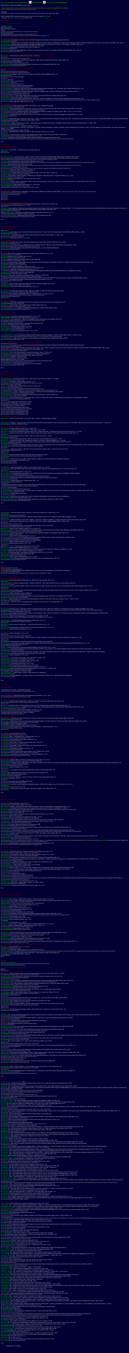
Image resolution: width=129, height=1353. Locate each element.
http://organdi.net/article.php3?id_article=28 (10, 872)
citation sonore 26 (4, 544)
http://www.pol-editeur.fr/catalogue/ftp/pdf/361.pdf (11, 387)
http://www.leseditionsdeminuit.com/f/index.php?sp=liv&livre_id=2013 (15, 309)
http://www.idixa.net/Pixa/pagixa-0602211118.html (11, 746)
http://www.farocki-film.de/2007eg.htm (9, 343)
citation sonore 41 (4, 771)
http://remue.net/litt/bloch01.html (8, 179)
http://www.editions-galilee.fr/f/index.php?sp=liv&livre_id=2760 (14, 735)
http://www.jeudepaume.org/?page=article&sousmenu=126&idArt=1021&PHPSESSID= (19, 486)
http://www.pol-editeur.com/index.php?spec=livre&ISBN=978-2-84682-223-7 (17, 669)
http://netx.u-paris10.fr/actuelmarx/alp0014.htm (11, 775)
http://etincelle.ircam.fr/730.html (7, 584)
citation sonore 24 (4, 518)
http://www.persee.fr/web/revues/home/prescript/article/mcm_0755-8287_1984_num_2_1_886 (21, 136)
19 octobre (3, 13)
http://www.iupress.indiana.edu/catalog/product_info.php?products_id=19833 (17, 1186)
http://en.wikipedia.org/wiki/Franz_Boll (9, 1097)
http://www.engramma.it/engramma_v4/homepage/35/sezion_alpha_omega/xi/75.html (19, 1094)
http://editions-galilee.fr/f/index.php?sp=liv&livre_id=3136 (13, 257)
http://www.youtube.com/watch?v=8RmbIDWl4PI (11, 384)
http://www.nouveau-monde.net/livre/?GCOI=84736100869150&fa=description (17, 393)
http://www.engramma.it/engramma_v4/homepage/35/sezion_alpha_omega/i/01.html (19, 1073)
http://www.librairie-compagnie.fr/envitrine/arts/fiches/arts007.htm (15, 1033)
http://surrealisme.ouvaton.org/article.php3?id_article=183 (13, 786)
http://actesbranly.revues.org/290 (8, 676)
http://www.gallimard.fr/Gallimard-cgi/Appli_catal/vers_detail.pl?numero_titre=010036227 (20, 1004)
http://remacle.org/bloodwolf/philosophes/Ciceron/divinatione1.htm (15, 1331)
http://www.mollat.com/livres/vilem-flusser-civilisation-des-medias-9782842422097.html (19, 292)
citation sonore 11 (4, 206)
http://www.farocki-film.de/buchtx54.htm (9, 121)
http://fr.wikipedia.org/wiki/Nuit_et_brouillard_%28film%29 (13, 405)
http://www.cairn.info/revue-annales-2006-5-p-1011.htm (12, 380)
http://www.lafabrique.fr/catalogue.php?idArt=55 (11, 450)
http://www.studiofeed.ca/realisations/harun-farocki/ (12, 765)
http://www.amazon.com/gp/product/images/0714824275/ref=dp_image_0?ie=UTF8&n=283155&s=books (23, 1053)
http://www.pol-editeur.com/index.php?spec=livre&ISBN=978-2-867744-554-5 (17, 659)
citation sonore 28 (4, 587)
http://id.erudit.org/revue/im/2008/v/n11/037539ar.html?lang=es (14, 358)
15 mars (41, 13)
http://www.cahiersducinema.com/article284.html (11, 254)
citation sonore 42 (4, 779)
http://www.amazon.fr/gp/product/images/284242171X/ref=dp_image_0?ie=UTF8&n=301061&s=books (23, 295)
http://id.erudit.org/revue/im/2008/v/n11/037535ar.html (12, 236)
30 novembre (15, 13)
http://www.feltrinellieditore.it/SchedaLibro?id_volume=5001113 (14, 1118)
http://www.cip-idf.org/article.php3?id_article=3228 (11, 51)
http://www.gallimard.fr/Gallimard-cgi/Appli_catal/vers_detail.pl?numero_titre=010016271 (20, 1162)
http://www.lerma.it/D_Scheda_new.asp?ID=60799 (11, 1312)
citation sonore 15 (4, 400)
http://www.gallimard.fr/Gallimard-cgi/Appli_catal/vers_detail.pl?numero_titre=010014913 (20, 984)
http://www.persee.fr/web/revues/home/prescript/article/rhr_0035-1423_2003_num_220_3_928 (21, 1305)
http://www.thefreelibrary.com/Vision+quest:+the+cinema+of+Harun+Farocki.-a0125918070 (20, 711)
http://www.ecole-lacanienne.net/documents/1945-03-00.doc (14, 614)
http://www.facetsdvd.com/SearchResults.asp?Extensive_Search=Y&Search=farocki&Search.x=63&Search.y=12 (25, 35)
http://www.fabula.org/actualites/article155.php (11, 194)
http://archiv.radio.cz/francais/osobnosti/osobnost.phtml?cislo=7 (14, 71)
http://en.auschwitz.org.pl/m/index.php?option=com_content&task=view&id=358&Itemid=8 (20, 538)
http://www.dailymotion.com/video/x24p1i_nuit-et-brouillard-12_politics (16, 403)
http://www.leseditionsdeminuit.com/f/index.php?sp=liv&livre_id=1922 (15, 755)
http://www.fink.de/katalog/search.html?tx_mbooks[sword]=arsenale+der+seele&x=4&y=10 (20, 246)
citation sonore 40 (4, 768)
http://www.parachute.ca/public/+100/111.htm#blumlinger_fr (13, 883)
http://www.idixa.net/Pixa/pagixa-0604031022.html (11, 728)
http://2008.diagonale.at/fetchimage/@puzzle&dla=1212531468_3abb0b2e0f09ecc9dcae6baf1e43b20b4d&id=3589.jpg (26, 360)
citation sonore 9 (4, 198)
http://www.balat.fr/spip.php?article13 (9, 461)
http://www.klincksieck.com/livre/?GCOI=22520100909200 (13, 1016)
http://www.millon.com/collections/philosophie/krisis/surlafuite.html (15, 1062)
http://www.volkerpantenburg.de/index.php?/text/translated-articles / (15, 879)
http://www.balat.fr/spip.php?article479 (9, 463)
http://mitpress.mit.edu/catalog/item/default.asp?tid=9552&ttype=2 (15, 597)
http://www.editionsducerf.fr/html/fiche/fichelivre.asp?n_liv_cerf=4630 (15, 205)
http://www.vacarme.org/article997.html (9, 479)
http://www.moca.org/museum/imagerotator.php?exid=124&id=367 (15, 94)
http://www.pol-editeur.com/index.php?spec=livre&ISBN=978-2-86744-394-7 (17, 926)
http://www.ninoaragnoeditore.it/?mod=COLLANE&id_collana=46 (14, 1199)
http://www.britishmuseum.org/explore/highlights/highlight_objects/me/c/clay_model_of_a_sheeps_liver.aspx (24, 1123)
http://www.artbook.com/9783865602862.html (10, 645)
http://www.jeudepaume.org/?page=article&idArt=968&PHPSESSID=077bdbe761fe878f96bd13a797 (22, 267)
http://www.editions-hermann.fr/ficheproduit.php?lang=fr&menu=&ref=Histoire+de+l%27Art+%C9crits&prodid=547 (25, 1241)
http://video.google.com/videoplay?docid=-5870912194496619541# (15, 72)
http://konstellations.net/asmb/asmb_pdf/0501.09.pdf (12, 321)
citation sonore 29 (4, 588)
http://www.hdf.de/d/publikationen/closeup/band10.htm (12, 177)
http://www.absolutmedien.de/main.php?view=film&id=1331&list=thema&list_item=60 (19, 34)
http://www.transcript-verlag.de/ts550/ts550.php (11, 346)
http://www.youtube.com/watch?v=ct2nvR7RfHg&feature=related (14, 414)
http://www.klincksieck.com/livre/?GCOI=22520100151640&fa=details (15, 500)
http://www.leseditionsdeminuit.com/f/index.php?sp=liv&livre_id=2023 (15, 306)
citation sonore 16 (4, 434)
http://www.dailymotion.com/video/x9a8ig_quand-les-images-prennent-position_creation (19, 187)
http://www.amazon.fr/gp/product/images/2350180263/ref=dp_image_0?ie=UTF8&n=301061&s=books (23, 89)
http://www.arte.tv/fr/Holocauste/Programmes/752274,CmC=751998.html (16, 408)
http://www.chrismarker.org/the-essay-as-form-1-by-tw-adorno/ (14, 192)
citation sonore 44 (4, 789)
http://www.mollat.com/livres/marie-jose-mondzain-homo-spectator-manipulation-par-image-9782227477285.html (25, 476)
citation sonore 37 (4, 656)
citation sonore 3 (4, 117)
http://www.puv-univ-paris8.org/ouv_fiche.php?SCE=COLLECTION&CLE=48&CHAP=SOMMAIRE (22, 446)
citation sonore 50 (4, 1047)
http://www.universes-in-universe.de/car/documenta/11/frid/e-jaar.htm (15, 488)
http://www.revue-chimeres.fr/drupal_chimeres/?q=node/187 (13, 396)
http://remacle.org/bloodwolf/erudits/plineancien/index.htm (13, 1335)
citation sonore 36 (4, 640)
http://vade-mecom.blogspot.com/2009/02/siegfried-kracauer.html (15, 62)
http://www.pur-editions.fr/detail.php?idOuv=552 (11, 443)
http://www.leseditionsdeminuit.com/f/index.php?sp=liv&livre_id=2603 (15, 990)
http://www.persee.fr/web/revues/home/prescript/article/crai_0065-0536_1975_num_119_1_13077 (22, 1159)
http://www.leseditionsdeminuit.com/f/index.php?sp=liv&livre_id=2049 (15, 866)
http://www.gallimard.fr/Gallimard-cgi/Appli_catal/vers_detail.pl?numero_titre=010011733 (20, 1043)
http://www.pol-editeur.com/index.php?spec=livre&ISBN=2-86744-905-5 (16, 594)
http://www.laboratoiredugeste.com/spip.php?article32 (12, 84)
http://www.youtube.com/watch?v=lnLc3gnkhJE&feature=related (14, 411)
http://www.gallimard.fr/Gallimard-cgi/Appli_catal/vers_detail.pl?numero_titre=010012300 (20, 818)
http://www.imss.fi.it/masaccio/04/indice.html (10, 979)
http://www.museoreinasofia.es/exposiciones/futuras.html (13, 965)
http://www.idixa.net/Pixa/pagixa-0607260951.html (11, 740)
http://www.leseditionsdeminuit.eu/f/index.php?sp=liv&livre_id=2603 (15, 185)
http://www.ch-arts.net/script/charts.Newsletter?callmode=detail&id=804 (16, 87)
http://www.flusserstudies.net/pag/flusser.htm (10, 296)
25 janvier (32, 13)
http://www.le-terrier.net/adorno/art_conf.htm (10, 778)
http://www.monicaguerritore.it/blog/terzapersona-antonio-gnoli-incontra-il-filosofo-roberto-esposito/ (22, 939)
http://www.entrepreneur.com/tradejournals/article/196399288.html (15, 764)
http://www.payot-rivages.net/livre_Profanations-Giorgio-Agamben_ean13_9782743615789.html (21, 761)
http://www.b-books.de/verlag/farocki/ (9, 41)
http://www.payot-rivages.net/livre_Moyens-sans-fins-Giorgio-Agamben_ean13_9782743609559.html (22, 903)
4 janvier (27, 13)
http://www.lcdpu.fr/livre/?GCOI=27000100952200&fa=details (14, 1302)
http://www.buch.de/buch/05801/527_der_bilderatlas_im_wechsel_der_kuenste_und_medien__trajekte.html (24, 1030)
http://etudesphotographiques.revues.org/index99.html (12, 303)
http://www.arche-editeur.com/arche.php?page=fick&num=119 (14, 1246)
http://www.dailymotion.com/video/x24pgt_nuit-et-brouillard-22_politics (16, 404)
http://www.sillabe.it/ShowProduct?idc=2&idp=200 (11, 1112)
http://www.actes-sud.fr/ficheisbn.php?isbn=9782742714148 (13, 264)
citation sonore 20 (4, 457)
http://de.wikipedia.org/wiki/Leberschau (9, 1144)
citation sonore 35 (4, 638)
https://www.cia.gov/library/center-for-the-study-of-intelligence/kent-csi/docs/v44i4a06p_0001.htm (21, 531)
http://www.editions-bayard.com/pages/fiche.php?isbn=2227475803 (15, 1231)
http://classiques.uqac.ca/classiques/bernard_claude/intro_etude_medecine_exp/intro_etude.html (21, 456)
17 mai (52, 13)
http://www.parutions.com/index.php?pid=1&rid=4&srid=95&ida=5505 (15, 837)
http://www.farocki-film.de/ (6, 27)
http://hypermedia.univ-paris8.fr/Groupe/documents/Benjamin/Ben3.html (16, 604)
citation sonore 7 (4, 195)
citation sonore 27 (4, 581)
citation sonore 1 (4, 57)
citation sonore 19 (4, 453)
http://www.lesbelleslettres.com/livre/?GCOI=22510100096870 (14, 1225)
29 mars (45, 13)
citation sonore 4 (4, 133)
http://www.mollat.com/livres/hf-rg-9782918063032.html (12, 329)
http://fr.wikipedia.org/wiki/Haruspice (8, 1262)
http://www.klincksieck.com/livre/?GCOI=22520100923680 (13, 774)
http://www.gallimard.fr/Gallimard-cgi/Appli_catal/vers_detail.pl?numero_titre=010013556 (20, 722)
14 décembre (22, 13)
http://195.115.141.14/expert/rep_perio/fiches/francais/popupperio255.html (17, 171)
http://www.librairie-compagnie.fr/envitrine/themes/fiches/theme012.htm (16, 497)
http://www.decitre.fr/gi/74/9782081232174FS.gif (11, 910)
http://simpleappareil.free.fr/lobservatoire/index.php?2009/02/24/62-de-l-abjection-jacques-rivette (21, 383)
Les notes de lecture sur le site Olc (8, 494)
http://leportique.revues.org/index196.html (10, 1010)
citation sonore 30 (4, 603)
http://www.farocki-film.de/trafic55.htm (9, 48)
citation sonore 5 (4, 151)
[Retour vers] (24, 5)
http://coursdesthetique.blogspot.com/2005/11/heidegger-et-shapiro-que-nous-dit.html (19, 725)
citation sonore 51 (4, 1069)
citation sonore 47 (4, 1006)
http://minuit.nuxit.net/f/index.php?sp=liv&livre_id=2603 (12, 107)
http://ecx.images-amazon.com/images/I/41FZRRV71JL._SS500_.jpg (15, 954)
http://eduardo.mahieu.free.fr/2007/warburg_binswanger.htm (14, 1058)
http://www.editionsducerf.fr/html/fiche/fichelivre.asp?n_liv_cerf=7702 (15, 1002)
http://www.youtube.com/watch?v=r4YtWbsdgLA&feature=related (15, 412)
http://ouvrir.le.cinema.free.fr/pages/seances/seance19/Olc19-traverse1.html (17, 876)
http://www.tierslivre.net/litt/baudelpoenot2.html (11, 994)
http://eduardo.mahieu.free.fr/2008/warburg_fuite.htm (12, 1059)
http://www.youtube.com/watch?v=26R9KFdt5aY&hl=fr (12, 81)
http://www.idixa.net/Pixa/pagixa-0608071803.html (11, 749)
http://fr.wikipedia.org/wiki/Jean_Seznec (9, 1107)
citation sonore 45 (4, 970)
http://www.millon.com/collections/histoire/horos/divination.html (14, 1210)
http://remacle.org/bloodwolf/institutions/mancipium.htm (12, 713)
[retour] (2, 141)
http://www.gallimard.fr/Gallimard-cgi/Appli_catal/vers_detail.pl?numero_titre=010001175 (20, 852)
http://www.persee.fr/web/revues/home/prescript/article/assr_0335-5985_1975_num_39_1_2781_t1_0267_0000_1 (25, 1147)
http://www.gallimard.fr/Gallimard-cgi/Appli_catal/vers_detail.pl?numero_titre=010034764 (20, 993)
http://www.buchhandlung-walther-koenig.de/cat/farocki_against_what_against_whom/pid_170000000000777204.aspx (26, 573)
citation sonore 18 (4, 451)
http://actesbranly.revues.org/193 (8, 673)
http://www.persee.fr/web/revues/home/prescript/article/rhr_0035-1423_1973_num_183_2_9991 (21, 1294)
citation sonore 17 (4, 447)
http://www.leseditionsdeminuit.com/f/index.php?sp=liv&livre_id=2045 (15, 696)
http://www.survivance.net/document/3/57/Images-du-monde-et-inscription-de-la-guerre (19, 31)
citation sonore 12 (4, 230)
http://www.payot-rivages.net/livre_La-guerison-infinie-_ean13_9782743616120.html (19, 1056)
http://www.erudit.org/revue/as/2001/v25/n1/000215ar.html (13, 555)
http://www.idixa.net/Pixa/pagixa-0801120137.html (11, 719)
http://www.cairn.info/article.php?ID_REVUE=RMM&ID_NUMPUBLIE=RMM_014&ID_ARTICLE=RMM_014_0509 (25, 933)
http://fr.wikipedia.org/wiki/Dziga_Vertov (9, 437)
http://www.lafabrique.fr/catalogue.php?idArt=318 (11, 481)
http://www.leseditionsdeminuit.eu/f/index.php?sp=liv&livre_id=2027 (15, 942)
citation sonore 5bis (5, 152)
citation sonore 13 (4, 282)
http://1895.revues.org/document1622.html (10, 243)
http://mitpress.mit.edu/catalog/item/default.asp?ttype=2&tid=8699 (15, 130)
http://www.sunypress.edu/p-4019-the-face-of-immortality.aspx (14, 1120)
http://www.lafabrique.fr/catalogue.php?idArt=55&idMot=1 (13, 183)
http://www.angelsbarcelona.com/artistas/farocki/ (11, 569)
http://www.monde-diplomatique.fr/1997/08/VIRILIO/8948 (13, 263)
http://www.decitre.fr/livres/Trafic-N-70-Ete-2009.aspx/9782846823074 (16, 398)
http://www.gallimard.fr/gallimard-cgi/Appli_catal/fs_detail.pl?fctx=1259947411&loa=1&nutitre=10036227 (23, 320)
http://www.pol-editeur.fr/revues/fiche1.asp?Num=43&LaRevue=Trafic (15, 58)
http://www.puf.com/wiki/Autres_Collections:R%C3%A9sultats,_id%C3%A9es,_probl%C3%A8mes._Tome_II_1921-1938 (26, 617)
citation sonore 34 (4, 634)
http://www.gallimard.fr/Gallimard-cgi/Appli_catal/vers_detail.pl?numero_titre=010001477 (20, 97)
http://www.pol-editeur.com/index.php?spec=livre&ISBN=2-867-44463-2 (16, 621)
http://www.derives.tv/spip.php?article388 (9, 834)
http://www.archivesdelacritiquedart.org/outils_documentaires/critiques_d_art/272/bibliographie (21, 276)
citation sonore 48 (4, 1007)
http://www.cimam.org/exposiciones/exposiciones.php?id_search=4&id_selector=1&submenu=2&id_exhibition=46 (25, 963)
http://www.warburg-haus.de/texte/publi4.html (10, 210)
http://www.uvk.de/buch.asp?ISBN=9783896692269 (12, 591)
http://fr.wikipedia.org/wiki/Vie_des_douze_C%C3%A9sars (13, 1319)
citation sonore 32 (4, 622)
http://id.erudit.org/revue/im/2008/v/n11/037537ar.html (12, 124)
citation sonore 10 (4, 199)
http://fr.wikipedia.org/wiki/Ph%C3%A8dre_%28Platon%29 (13, 1235)
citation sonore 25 (4, 522)
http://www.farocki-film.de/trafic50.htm (9, 115)
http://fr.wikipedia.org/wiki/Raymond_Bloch (10, 1213)
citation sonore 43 (4, 785)
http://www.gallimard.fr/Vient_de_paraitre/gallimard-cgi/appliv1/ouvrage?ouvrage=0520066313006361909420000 (25, 353)
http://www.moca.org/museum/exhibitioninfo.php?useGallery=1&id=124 (16, 92)
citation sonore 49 (4, 1042)
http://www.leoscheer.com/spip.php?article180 (10, 600)
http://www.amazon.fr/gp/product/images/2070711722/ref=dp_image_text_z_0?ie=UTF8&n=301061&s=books (24, 841)
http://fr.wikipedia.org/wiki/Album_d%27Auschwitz (11, 534)
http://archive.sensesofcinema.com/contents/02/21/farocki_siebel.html (16, 285)
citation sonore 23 (4, 513)
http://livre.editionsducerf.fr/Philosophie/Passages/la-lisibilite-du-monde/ (16, 863)
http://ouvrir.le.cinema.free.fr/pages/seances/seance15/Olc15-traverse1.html (17, 875)
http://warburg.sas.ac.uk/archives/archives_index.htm (12, 1093)
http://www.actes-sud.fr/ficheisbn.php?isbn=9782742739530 (13, 350)
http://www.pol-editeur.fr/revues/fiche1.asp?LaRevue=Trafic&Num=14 (15, 174)
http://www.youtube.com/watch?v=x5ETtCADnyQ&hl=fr (12, 76)
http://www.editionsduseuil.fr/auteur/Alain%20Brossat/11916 (13, 782)
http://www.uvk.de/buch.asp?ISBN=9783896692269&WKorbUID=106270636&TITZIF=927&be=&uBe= (23, 45)
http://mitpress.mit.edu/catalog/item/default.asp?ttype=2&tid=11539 (15, 324)
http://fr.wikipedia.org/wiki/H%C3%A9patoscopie (11, 1137)
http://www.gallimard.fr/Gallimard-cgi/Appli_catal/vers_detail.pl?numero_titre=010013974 (20, 974)
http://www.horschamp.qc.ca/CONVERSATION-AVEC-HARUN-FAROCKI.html (17, 691)
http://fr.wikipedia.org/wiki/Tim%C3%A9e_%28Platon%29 (13, 1222)
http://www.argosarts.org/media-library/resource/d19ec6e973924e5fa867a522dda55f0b (19, 855)
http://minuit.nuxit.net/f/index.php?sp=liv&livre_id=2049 (12, 339)
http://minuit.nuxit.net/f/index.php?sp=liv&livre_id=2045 (12, 491)
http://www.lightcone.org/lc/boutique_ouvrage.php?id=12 (13, 708)
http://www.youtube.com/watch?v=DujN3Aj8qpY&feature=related (14, 410)
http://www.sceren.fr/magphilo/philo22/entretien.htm (12, 860)
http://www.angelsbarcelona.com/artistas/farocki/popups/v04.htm (14, 644)
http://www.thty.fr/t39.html (6, 75)
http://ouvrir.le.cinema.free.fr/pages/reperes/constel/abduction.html (15, 460)
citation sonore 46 (4, 996)
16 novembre (9, 13)
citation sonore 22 (4, 483)
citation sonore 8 (4, 196)
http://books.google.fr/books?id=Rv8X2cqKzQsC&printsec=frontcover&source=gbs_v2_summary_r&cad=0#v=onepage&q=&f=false (29, 159)
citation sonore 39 (4, 729)
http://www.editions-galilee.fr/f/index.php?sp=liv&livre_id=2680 (14, 273)
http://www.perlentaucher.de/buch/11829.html (10, 249)
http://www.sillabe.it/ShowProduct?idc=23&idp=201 (12, 1115)
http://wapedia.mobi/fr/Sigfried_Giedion (9, 233)
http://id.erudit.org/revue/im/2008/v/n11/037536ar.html (12, 650)
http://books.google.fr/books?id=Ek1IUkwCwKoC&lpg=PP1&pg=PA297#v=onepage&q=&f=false (21, 844)
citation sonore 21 (4, 470)
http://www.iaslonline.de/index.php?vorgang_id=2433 (12, 1027)
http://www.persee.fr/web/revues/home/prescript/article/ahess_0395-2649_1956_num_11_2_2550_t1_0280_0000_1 (25, 1109)
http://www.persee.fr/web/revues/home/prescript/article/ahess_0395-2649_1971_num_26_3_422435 (22, 935)
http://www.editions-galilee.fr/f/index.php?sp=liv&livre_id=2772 (14, 743)
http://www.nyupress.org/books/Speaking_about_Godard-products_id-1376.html (18, 216)
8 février (37, 13)
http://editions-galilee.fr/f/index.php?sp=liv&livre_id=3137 (13, 260)
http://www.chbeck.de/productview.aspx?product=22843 (13, 1131)
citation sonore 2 (4, 78)
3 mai (49, 13)
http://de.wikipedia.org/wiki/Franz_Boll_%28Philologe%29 (13, 1098)
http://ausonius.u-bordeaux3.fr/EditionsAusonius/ (11, 1309)
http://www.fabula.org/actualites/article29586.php (11, 61)
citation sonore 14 (4, 297)
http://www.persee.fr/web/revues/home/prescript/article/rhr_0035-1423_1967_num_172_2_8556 (21, 1261)
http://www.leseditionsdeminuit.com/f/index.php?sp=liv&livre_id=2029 (15, 737)
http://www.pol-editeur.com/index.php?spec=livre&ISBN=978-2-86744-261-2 (17, 901)
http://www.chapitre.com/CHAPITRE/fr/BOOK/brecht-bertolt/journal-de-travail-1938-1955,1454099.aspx (23, 110)
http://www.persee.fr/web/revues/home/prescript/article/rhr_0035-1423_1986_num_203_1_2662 (21, 1325)
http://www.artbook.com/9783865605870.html (10, 571)
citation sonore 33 (4, 625)
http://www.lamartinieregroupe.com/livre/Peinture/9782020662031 (15, 977)
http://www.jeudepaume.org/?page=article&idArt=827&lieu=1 (14, 65)
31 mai (55, 13)
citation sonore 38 (4, 703)
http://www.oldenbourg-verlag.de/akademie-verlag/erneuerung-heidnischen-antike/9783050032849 (22, 1090)
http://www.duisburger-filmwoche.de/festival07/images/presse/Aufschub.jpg (17, 362)
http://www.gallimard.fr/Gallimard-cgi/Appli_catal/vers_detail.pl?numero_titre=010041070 (20, 987)
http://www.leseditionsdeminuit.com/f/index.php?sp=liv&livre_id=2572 (15, 1036)
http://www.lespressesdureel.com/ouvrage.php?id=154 (12, 812)
